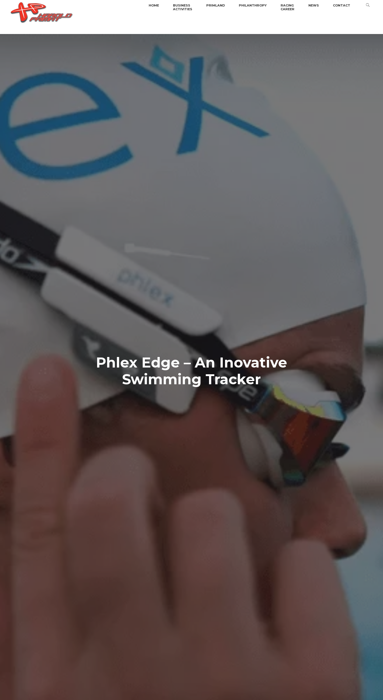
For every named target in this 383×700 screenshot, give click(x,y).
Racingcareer (287, 7)
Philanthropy (253, 5)
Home (154, 5)
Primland (215, 5)
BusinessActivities (182, 7)
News (313, 5)
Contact (341, 5)
